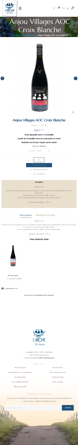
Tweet (42, 125)
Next (76, 78)
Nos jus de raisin (58, 377)
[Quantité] (39, 160)
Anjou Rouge (13, 270)
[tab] (39, 194)
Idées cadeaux (58, 382)
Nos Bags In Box (20, 377)
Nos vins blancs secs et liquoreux (20, 372)
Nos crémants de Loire (58, 372)
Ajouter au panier (39, 165)
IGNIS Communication (46, 358)
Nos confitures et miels (20, 382)
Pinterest (46, 125)
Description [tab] (26, 215)
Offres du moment (20, 387)
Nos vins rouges (20, 367)
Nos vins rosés (58, 367)
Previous (2, 78)
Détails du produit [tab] (45, 215)
